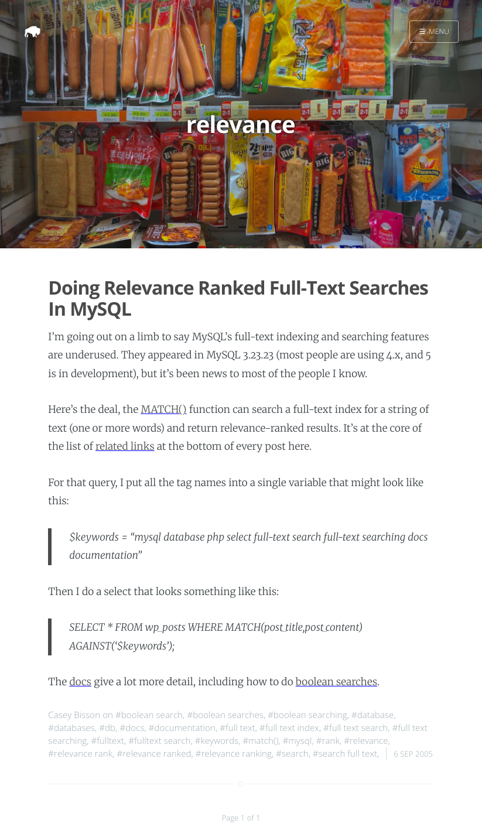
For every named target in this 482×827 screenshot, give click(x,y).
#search (292, 754)
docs (80, 681)
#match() (260, 741)
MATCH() (163, 409)
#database (372, 715)
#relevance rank (80, 754)
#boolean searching (307, 715)
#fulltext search (159, 741)
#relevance (366, 741)
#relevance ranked (154, 754)
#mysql (297, 741)
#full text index (289, 728)
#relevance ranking (234, 754)
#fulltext (107, 741)
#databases (71, 728)
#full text (237, 728)
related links (125, 446)
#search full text (345, 754)
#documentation (182, 728)
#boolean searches (225, 715)
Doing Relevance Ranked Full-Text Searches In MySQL (238, 298)
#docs (131, 728)
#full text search (355, 728)
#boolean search (149, 715)
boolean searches (336, 681)
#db (107, 728)
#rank (328, 741)
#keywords (216, 741)
